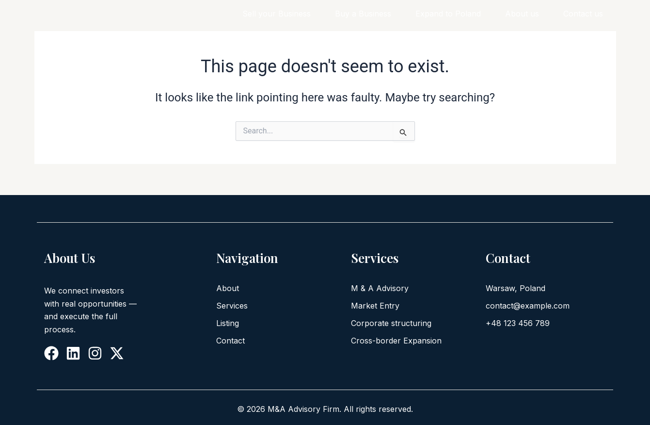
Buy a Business (363, 13)
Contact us (583, 13)
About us (522, 13)
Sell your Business (276, 13)
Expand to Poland (448, 13)
